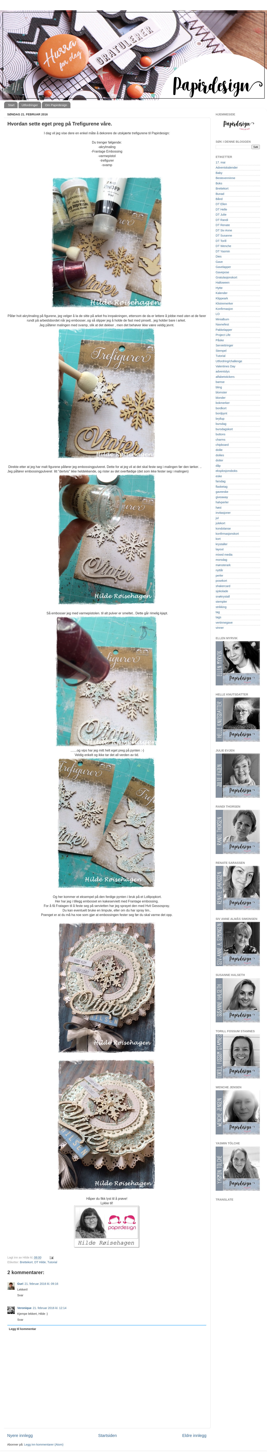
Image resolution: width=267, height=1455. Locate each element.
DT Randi (222, 220)
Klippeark (222, 298)
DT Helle (221, 209)
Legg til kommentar (22, 1329)
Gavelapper (223, 267)
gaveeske (222, 491)
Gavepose (222, 272)
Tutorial (52, 1262)
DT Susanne (224, 235)
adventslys (223, 371)
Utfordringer (30, 105)
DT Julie (221, 214)
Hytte (219, 288)
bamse (220, 382)
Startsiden (107, 1435)
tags (218, 617)
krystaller (222, 544)
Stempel (221, 350)
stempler (221, 601)
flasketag (222, 486)
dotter (219, 460)
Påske (220, 340)
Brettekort (26, 1262)
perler (219, 575)
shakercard (223, 586)
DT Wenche (223, 246)
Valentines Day (225, 366)
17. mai (220, 162)
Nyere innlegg (20, 1435)
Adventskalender (227, 167)
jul (217, 518)
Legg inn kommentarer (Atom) (43, 1444)
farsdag (221, 481)
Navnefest (222, 324)
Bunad (220, 193)
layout (219, 549)
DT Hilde (40, 1262)
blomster (221, 392)
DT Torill (221, 240)
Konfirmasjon (224, 308)
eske (219, 476)
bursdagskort (224, 429)
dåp (218, 465)
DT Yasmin (223, 251)
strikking (221, 607)
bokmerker (223, 403)
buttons (220, 434)
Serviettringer (224, 345)
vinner (220, 627)
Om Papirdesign (56, 105)
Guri (20, 1283)
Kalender (222, 293)
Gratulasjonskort (226, 277)
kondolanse (223, 528)
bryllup (220, 418)
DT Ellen (221, 204)
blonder (221, 397)
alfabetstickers (225, 376)
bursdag (221, 423)
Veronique (24, 1308)
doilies (220, 455)
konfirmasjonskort (227, 533)
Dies (219, 256)
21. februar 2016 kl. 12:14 (50, 1308)
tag (218, 612)
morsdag (221, 559)
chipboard (222, 444)
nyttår (219, 570)
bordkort (221, 408)
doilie (219, 450)
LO (218, 314)
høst (218, 507)
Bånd (219, 199)
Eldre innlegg (194, 1435)
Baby (219, 173)
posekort (221, 580)
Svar (20, 1295)
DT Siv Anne (224, 230)
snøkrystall (223, 596)
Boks (219, 183)
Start (11, 105)
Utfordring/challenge (229, 361)
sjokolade (222, 591)
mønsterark (223, 565)
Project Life (223, 335)
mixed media (224, 554)
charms (220, 439)
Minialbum (222, 319)
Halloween (222, 282)
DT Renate (223, 225)
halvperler (222, 502)
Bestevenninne (225, 178)
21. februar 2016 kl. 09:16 (41, 1283)
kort (218, 538)
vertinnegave (224, 622)
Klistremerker (224, 303)
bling (219, 387)
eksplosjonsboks (226, 470)
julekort (220, 523)
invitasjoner (223, 512)
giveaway (222, 497)
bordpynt (221, 413)
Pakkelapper (224, 329)
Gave (219, 261)
